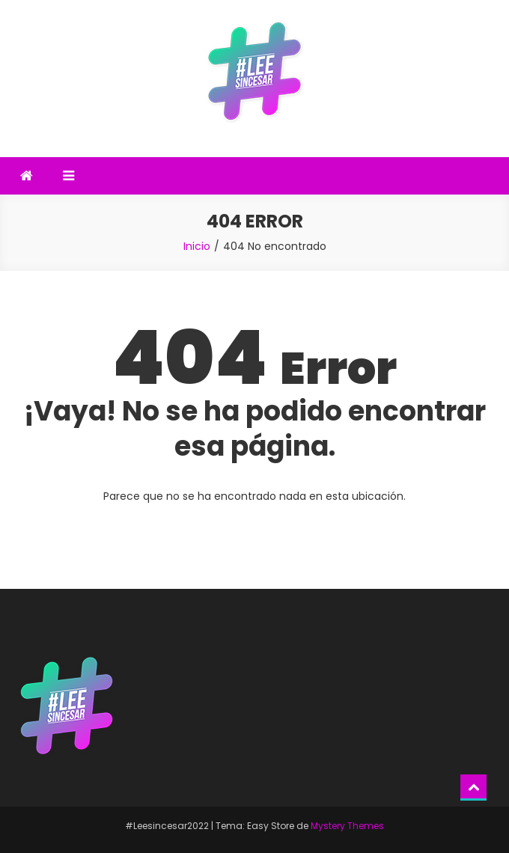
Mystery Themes (347, 825)
